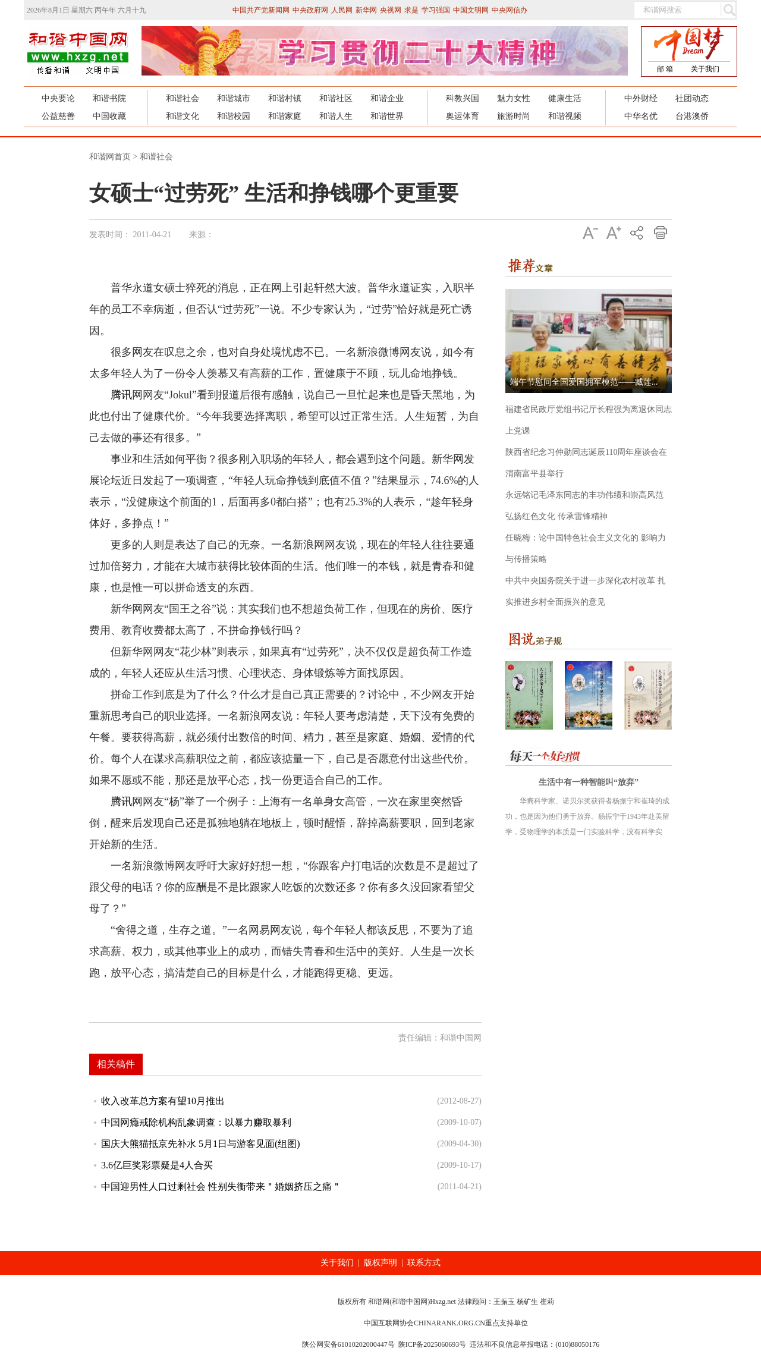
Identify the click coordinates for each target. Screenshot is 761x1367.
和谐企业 (387, 98)
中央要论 (58, 98)
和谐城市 (233, 98)
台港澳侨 (692, 116)
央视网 (390, 10)
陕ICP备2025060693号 (432, 1344)
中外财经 (641, 98)
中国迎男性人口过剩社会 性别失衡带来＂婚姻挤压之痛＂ (221, 1186)
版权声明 (380, 1262)
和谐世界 (387, 116)
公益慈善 (58, 116)
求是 (411, 10)
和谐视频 (564, 116)
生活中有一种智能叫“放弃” (589, 782)
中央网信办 (509, 10)
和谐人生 (336, 116)
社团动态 (692, 98)
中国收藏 (109, 116)
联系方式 (424, 1262)
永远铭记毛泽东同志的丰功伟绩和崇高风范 (584, 495)
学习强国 (436, 10)
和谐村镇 (284, 98)
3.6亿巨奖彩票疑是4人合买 (157, 1165)
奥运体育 (462, 116)
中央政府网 (310, 10)
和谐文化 (182, 116)
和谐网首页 (110, 156)
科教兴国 (462, 98)
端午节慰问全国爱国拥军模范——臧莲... (584, 382)
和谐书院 (109, 98)
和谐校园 (233, 116)
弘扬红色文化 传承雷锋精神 (556, 516)
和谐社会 (182, 98)
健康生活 (564, 98)
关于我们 (705, 69)
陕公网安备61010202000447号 (348, 1344)
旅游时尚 (513, 116)
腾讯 (121, 395)
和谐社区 (336, 98)
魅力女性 (513, 98)
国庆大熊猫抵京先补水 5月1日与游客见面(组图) (200, 1144)
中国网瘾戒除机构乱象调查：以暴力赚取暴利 (196, 1122)
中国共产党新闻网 (261, 10)
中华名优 (641, 116)
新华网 (366, 10)
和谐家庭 (284, 116)
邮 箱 (665, 69)
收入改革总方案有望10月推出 (163, 1101)
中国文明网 (471, 10)
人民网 (342, 10)
